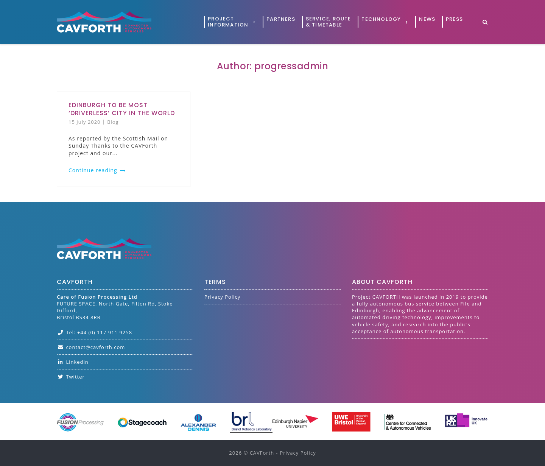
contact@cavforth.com (91, 347)
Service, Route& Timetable (328, 22)
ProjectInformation (228, 22)
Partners (280, 19)
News (427, 19)
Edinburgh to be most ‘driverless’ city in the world (122, 109)
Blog (113, 121)
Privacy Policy (222, 296)
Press (454, 19)
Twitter (71, 376)
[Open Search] (485, 22)
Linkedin (73, 361)
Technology (381, 19)
